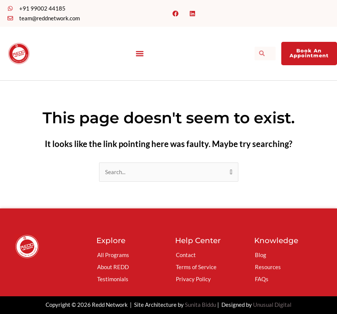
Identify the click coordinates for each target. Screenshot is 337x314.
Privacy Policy (193, 279)
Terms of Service (196, 267)
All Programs (113, 255)
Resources (268, 267)
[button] (139, 53)
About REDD (113, 267)
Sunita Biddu (200, 305)
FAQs (261, 279)
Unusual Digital (272, 305)
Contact (186, 255)
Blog (260, 255)
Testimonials (112, 279)
